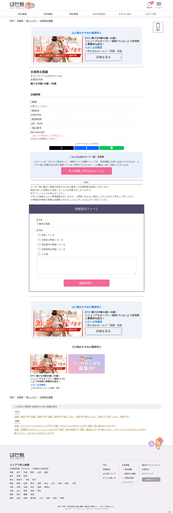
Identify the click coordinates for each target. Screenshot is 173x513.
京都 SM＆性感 (67, 429)
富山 (46, 483)
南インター (31, 21)
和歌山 (47, 487)
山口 (18, 491)
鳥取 (25, 491)
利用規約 (106, 469)
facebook (86, 148)
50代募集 (48, 14)
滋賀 (39, 487)
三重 (74, 483)
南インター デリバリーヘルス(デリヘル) (121, 429)
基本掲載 (128, 469)
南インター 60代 (116, 416)
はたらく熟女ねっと (87, 509)
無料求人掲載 (130, 474)
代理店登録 (129, 478)
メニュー (158, 5)
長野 (39, 483)
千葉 (27, 480)
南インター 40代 (72, 416)
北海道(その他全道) (41, 469)
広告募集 (125, 465)
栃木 (11, 476)
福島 (46, 472)
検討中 (150, 4)
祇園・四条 (116, 51)
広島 (11, 491)
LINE (111, 148)
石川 (53, 483)
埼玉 (34, 480)
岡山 (39, 491)
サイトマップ (147, 474)
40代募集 (22, 14)
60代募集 (73, 14)
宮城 (25, 472)
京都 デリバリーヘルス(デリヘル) (31, 426)
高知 (32, 494)
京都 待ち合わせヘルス (99, 426)
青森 (11, 472)
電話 (158, 30)
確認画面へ (86, 283)
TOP (12, 21)
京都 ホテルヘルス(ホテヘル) (68, 426)
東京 (11, 480)
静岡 (18, 483)
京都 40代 (19, 416)
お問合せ (145, 469)
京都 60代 (53, 416)
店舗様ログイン (151, 479)
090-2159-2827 (37, 132)
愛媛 (25, 494)
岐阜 (67, 483)
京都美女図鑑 (46, 21)
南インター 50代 (94, 416)
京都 (25, 487)
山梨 (25, 483)
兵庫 (18, 487)
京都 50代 (36, 416)
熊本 (55, 498)
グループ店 (150, 14)
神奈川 (19, 480)
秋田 (32, 472)
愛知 (11, 483)
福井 (60, 483)
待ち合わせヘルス (97, 51)
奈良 (32, 487)
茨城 (18, 476)
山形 (39, 472)
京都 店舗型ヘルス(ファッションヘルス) (34, 429)
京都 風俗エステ (88, 429)
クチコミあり (125, 14)
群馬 (25, 476)
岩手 (18, 472)
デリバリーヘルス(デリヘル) (46, 75)
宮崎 (48, 498)
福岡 (11, 498)
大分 (41, 498)
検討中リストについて (151, 465)
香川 (18, 494)
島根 (32, 491)
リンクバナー (127, 482)
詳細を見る (103, 57)
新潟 (32, 483)
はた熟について (109, 474)
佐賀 (18, 498)
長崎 (25, 498)
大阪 (11, 487)
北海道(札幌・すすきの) (19, 469)
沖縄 (62, 498)
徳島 (11, 494)
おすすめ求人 (99, 14)
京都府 (20, 21)
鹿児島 (33, 498)
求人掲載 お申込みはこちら (86, 170)
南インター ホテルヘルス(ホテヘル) (32, 433)
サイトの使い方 (109, 478)
